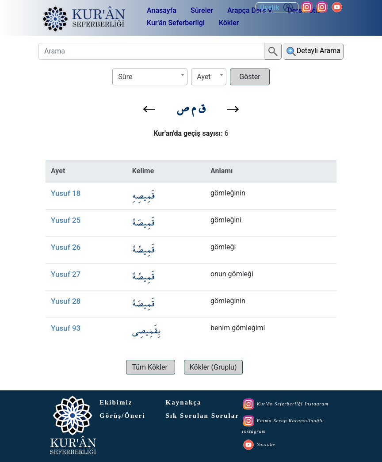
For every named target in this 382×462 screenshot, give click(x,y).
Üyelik (277, 7)
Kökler (229, 23)
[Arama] (151, 51)
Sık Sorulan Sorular (202, 415)
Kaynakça (184, 402)
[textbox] (150, 76)
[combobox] (149, 77)
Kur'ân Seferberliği (176, 23)
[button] (149, 109)
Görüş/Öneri (122, 415)
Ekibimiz (115, 402)
